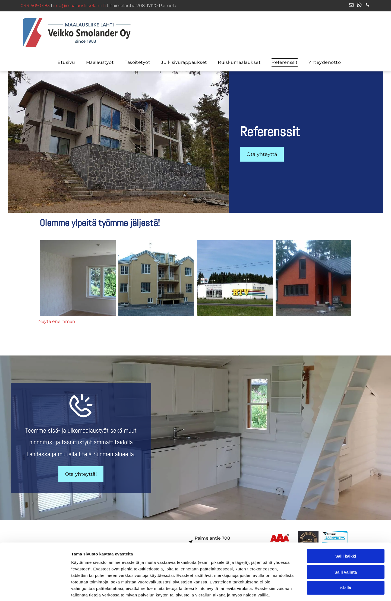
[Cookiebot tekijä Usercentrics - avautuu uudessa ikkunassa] (35, 590)
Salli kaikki (345, 529)
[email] (351, 6)
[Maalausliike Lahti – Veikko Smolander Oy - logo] (78, 278)
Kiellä (345, 561)
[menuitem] (66, 62)
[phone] (367, 6)
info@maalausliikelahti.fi (79, 5)
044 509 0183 (35, 5)
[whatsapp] (359, 6)
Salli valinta (346, 545)
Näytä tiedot (290, 590)
